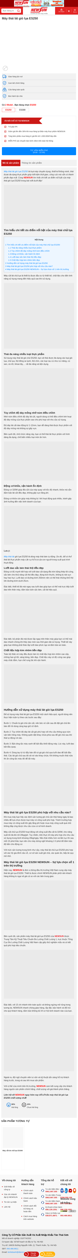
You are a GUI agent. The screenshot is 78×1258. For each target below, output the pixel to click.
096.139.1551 (51, 1209)
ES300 (22, 110)
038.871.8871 (51, 1215)
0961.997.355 (51, 1191)
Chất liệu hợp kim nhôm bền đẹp (24, 260)
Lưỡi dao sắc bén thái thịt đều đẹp (24, 257)
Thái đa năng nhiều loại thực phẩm (25, 248)
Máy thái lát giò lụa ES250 (16, 171)
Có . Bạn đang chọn (19, 105)
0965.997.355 (51, 1203)
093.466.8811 (12, 1249)
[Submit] (18, 11)
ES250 (8, 110)
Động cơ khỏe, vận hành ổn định (24, 254)
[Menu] (75, 10)
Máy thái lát (9, 557)
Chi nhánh (61, 10)
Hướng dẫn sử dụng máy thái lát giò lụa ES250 (26, 263)
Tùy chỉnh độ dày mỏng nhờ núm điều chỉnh (29, 251)
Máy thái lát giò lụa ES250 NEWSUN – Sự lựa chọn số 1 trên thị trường (37, 269)
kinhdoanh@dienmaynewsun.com (22, 1252)
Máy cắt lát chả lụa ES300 (13, 1151)
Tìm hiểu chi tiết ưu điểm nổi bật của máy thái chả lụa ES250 (32, 245)
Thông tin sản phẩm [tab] (32, 163)
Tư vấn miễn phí (39, 151)
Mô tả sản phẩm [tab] (11, 163)
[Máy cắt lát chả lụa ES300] (13, 1137)
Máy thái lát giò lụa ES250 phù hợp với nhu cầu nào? (29, 266)
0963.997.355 (51, 1197)
